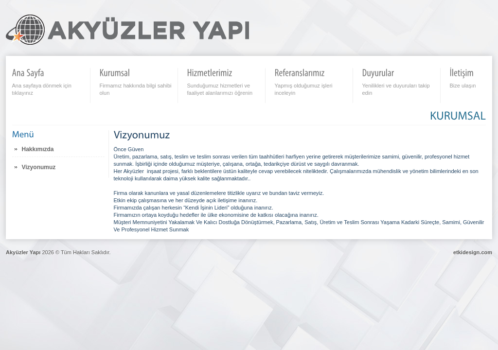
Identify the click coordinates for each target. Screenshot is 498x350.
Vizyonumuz (39, 167)
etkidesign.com (472, 252)
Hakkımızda (38, 149)
